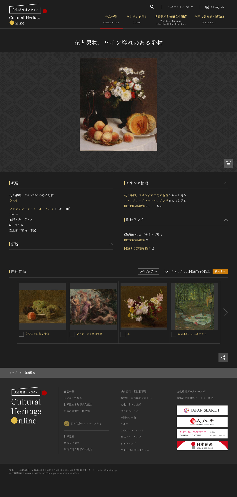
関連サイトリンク (131, 437)
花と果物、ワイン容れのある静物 (146, 195)
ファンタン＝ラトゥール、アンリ (31, 209)
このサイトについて (180, 7)
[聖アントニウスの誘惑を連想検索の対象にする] (72, 334)
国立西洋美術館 (134, 206)
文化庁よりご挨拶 (131, 404)
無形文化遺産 (71, 443)
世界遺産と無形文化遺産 (170, 20)
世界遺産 (69, 436)
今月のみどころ (130, 411)
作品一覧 (111, 20)
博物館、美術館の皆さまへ (136, 398)
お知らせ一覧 (128, 417)
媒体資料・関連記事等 (133, 391)
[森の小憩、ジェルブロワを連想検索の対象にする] (173, 334)
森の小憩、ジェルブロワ (192, 334)
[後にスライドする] (224, 312)
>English (214, 7)
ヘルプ (124, 424)
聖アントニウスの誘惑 (89, 334)
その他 (13, 200)
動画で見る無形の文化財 (78, 449)
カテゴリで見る (136, 20)
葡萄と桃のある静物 (37, 333)
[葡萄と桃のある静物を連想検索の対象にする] (21, 334)
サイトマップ (128, 443)
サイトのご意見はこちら (135, 450)
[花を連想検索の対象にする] (123, 334)
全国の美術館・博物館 (209, 20)
